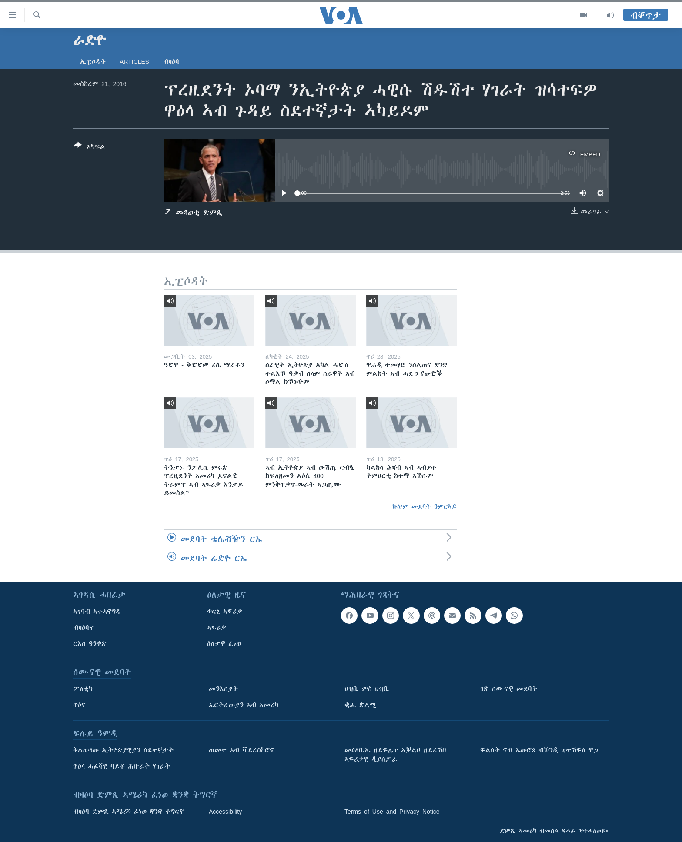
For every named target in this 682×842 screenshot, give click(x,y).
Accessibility (225, 811)
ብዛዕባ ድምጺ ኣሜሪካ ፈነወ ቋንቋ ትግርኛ (128, 811)
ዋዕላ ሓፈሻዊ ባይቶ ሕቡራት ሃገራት (121, 766)
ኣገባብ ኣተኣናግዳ (96, 612)
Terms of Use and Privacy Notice (392, 811)
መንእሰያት (223, 689)
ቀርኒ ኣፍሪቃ (224, 612)
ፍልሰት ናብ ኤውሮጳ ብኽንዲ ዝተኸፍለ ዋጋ (539, 750)
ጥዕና (79, 705)
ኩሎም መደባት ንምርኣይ (424, 506)
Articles (134, 62)
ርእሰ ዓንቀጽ (90, 644)
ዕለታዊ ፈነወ (224, 644)
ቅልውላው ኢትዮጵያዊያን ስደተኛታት (123, 750)
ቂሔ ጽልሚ (360, 705)
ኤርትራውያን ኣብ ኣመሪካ (243, 705)
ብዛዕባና (83, 628)
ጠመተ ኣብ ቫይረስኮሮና (241, 750)
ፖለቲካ (83, 689)
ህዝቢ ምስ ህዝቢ (366, 689)
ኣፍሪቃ (216, 628)
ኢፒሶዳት (93, 62)
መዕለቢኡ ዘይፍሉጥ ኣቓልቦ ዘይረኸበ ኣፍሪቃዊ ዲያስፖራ (395, 754)
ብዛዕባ (171, 62)
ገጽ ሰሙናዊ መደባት (508, 689)
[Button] (89, 147)
